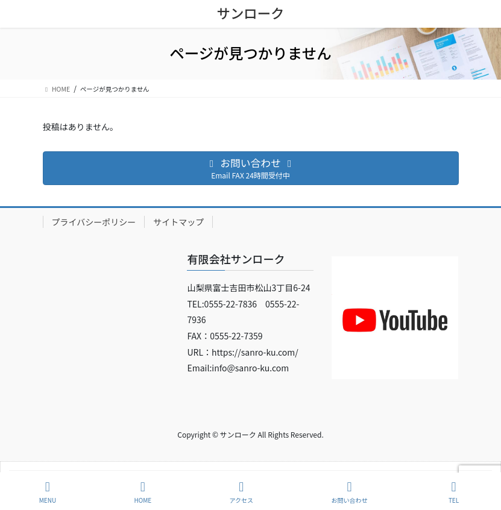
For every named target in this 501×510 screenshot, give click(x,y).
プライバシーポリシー (94, 222)
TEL (454, 492)
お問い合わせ (349, 492)
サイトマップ (178, 222)
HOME (142, 492)
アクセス (242, 492)
